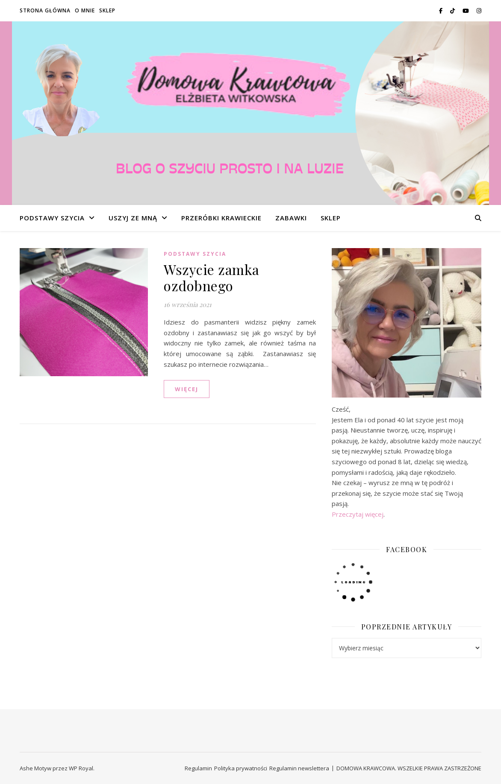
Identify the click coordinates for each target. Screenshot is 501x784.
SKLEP (107, 10)
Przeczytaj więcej (357, 514)
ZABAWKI (291, 218)
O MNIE (85, 10)
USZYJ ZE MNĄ (133, 218)
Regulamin (198, 768)
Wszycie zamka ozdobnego (211, 277)
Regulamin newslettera (299, 768)
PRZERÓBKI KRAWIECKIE (221, 218)
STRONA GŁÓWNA (45, 10)
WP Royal (81, 768)
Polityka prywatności (240, 768)
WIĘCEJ (186, 389)
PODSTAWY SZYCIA (52, 218)
